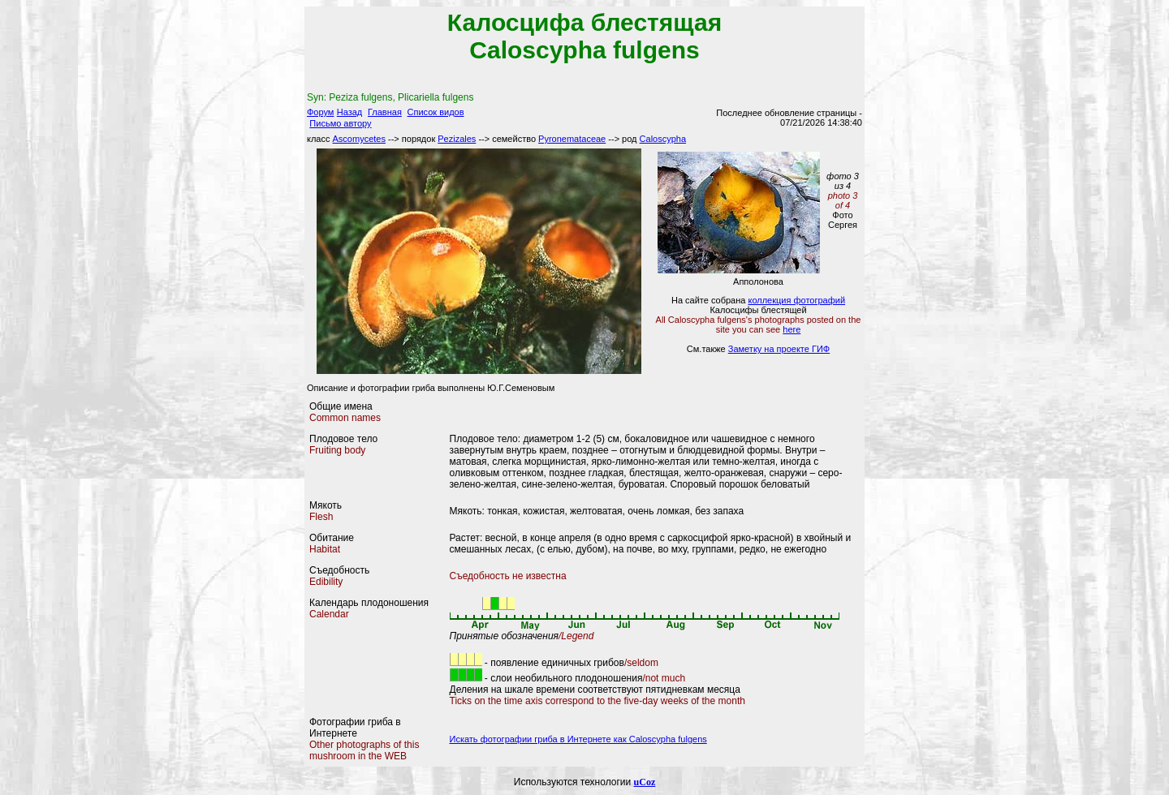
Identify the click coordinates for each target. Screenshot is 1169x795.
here (791, 329)
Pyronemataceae (572, 139)
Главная (385, 112)
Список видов (436, 112)
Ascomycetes (359, 139)
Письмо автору (340, 123)
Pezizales (457, 139)
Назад (350, 112)
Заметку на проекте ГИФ (779, 349)
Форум (320, 112)
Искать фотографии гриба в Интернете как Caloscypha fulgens (578, 739)
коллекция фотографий (796, 300)
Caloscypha (663, 139)
